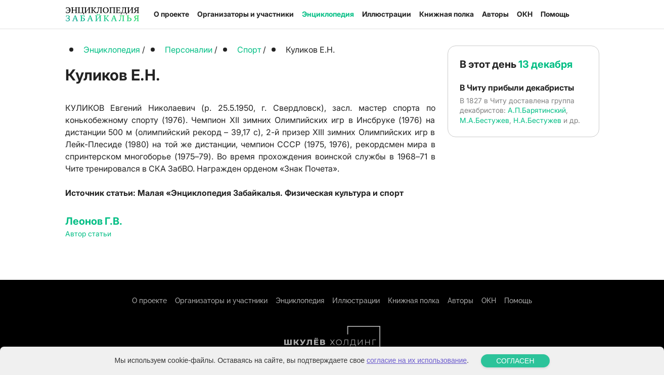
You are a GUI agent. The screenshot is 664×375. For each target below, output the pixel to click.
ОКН (525, 14)
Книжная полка (446, 14)
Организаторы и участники (245, 14)
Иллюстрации (386, 14)
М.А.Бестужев (484, 120)
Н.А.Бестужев (537, 120)
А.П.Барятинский (537, 110)
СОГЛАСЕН (515, 361)
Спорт (249, 50)
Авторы (495, 14)
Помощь (555, 14)
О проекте (171, 14)
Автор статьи (88, 233)
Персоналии (188, 50)
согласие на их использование (417, 360)
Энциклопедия (328, 14)
